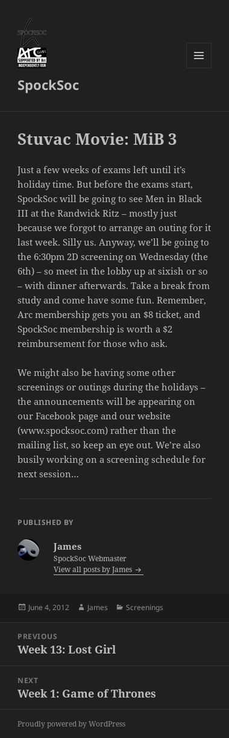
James (97, 607)
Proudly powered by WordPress (71, 724)
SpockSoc (48, 84)
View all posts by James (94, 569)
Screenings (144, 607)
